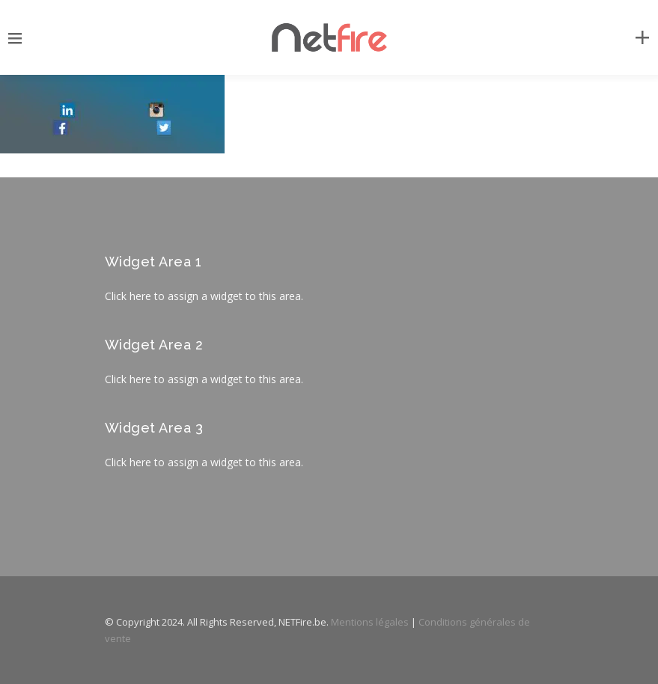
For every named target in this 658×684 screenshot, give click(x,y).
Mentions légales (370, 622)
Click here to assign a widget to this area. (204, 296)
